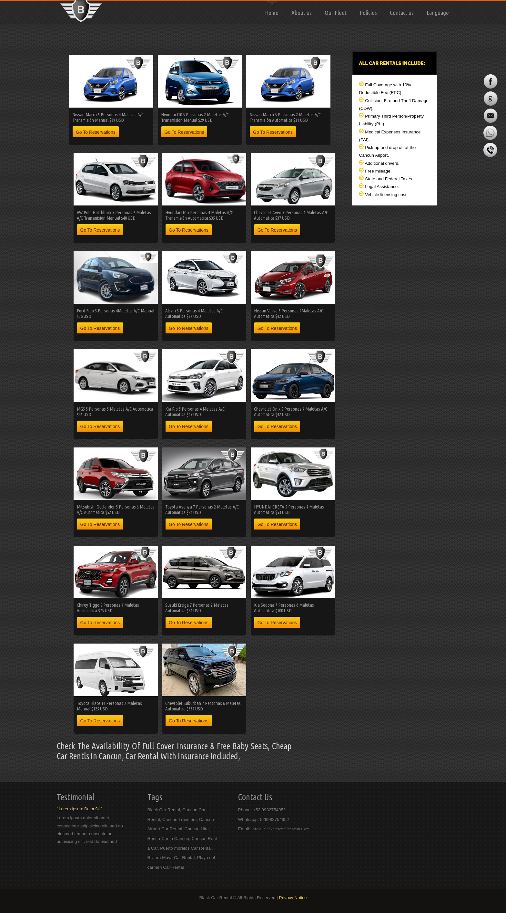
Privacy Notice (293, 897)
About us (301, 12)
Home (271, 12)
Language (438, 12)
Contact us (402, 12)
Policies (368, 12)
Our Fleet (336, 12)
